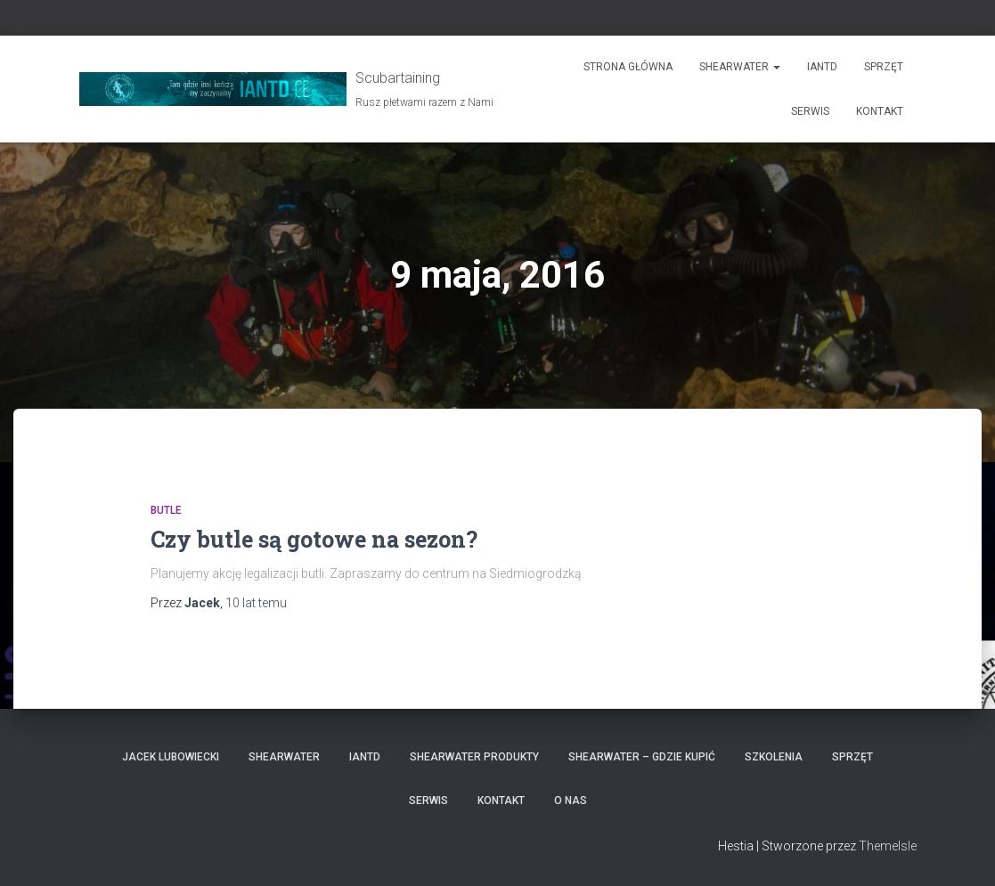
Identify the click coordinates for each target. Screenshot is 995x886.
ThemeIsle (888, 846)
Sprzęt (883, 67)
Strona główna (628, 67)
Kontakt (879, 111)
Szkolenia (774, 757)
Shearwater (739, 67)
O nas (570, 800)
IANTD (822, 67)
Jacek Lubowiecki (170, 757)
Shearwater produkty (474, 757)
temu (256, 603)
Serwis (810, 111)
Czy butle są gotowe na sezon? (314, 539)
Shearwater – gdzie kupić (641, 757)
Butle (166, 510)
